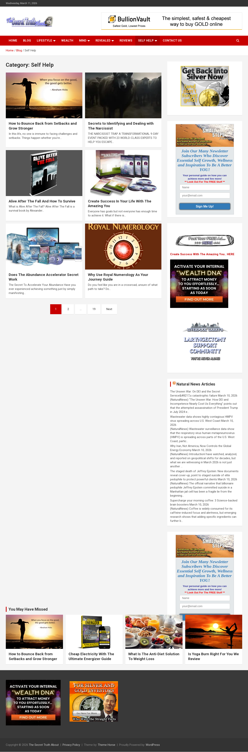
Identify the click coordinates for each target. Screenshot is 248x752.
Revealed (103, 40)
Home (13, 40)
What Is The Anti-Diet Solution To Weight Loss (153, 656)
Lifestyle (44, 40)
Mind (82, 40)
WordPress (153, 745)
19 (94, 309)
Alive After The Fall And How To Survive (42, 201)
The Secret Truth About (44, 745)
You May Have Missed (28, 609)
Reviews (126, 40)
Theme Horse (106, 745)
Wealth (67, 40)
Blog (27, 40)
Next (109, 309)
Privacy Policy (71, 745)
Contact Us (172, 40)
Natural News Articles (196, 384)
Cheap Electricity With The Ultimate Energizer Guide (91, 656)
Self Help (146, 40)
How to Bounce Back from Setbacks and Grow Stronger (33, 656)
